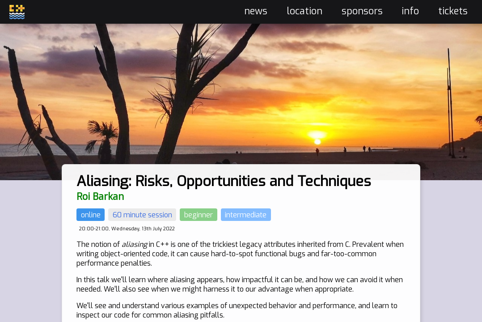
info (410, 11)
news (255, 11)
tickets (453, 11)
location (304, 11)
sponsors (362, 11)
